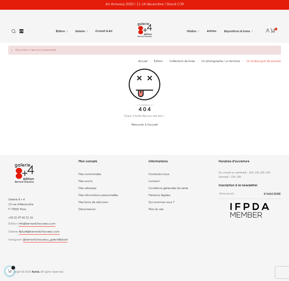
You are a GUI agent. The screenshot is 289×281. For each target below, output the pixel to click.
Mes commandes (89, 174)
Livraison (154, 181)
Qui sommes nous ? (161, 202)
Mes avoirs (85, 181)
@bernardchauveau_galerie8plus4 (45, 239)
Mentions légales (159, 195)
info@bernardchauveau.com (36, 223)
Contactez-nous (159, 174)
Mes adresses (87, 188)
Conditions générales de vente (168, 188)
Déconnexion (87, 209)
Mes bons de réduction (93, 202)
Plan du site (156, 209)
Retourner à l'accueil (145, 124)
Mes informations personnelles (98, 195)
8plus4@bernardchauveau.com (39, 231)
